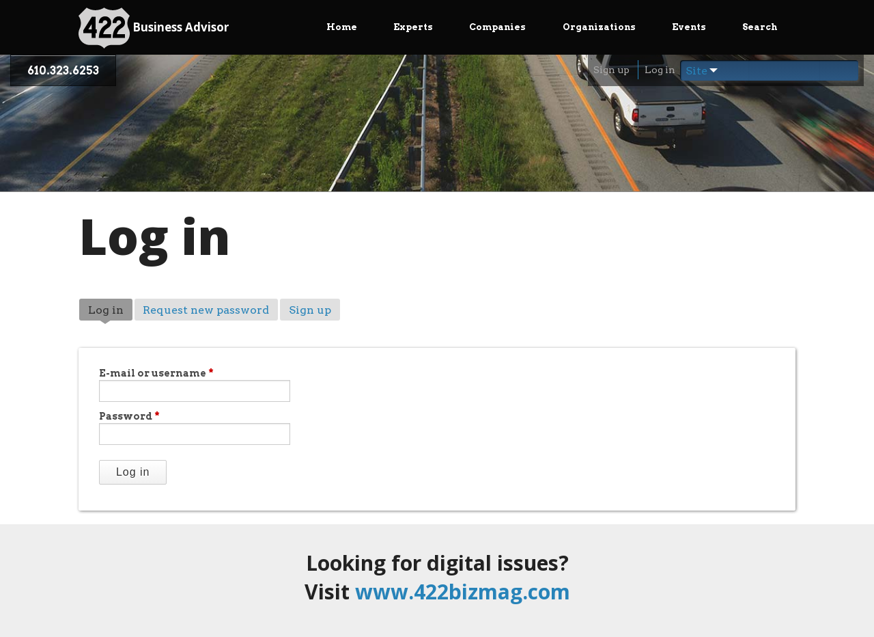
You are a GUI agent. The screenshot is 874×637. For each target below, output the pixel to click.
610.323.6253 (63, 70)
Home (341, 27)
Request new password (206, 309)
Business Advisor (154, 28)
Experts (413, 27)
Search (759, 27)
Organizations (599, 27)
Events (689, 27)
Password (129, 416)
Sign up (611, 69)
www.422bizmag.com (462, 592)
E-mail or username (156, 373)
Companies (497, 27)
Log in (660, 69)
